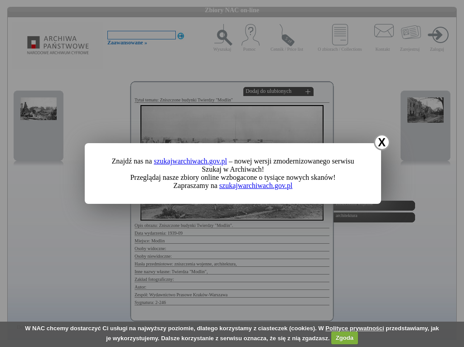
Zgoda (344, 337)
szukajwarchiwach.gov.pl (190, 161)
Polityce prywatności (354, 328)
